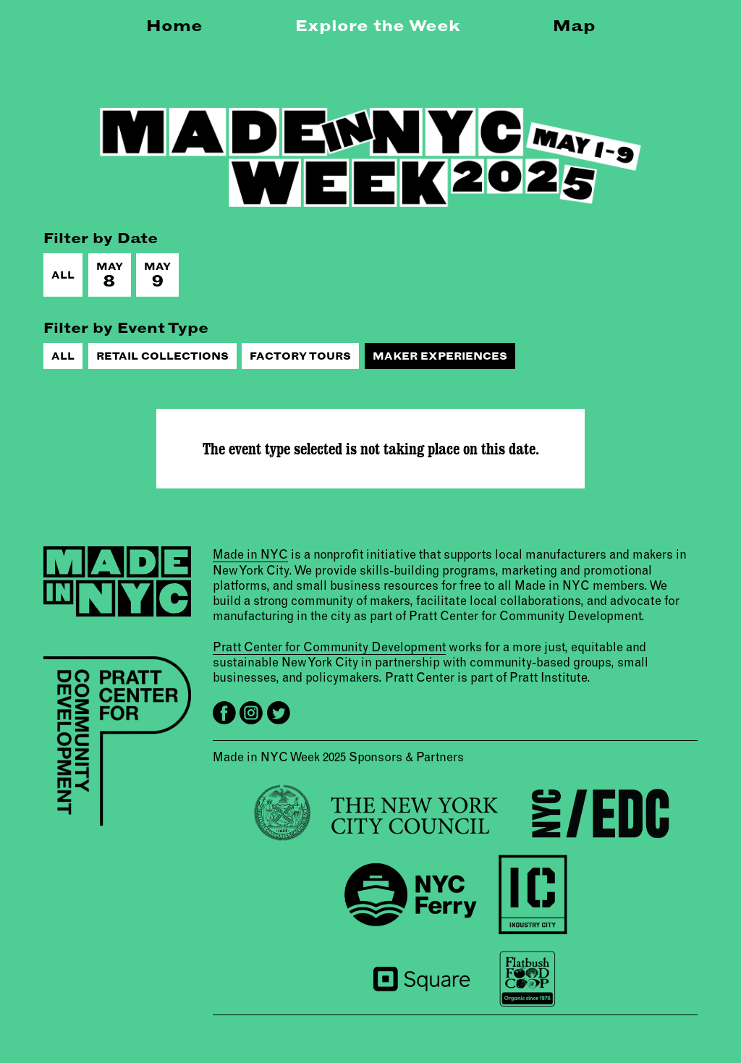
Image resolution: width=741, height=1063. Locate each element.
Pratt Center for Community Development (329, 646)
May (109, 275)
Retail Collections (162, 356)
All (63, 274)
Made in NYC (250, 554)
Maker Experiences (440, 356)
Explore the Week (377, 25)
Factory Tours (300, 356)
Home (174, 25)
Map (574, 25)
